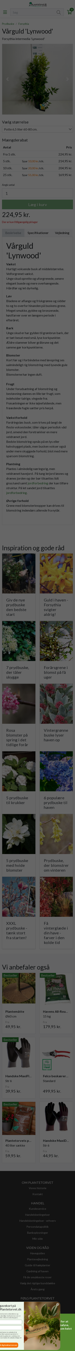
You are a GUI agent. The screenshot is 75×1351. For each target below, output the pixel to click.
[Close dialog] (12, 1304)
